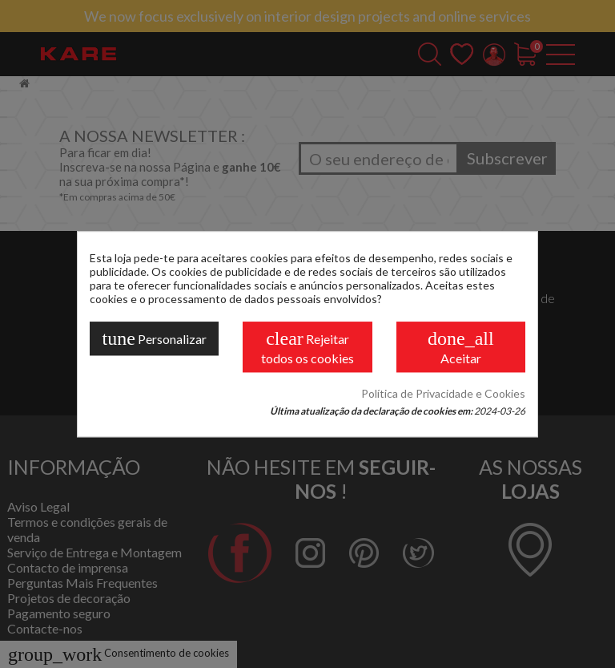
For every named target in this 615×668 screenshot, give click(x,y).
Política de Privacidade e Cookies (443, 393)
